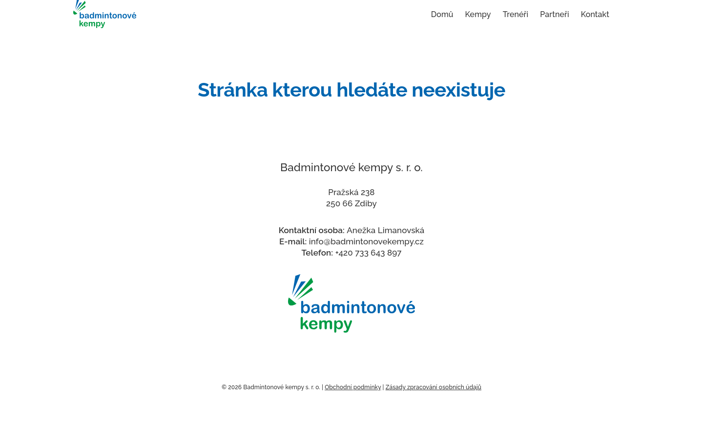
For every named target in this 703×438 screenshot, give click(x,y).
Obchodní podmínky (353, 387)
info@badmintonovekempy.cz (366, 241)
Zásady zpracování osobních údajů (433, 387)
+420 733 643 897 (368, 253)
